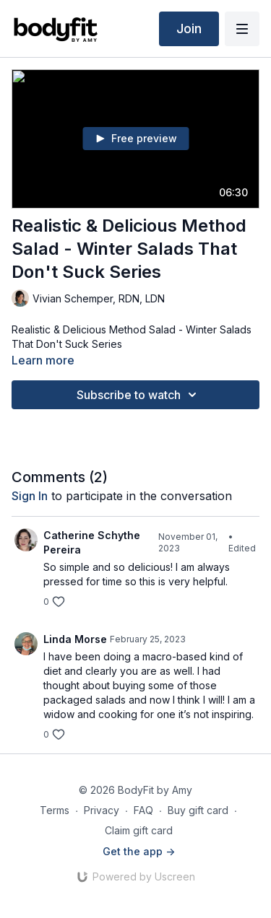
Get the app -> (139, 851)
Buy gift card (198, 810)
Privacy (101, 810)
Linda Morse (75, 639)
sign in (30, 496)
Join (189, 28)
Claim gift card (139, 830)
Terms (54, 810)
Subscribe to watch (139, 394)
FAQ (143, 810)
